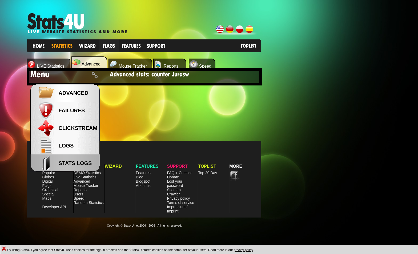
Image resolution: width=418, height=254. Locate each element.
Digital (47, 181)
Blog (139, 177)
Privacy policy (178, 198)
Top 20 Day (207, 173)
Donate (173, 177)
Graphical (50, 190)
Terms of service (180, 202)
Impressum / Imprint (177, 209)
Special (48, 194)
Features (143, 173)
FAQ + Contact (179, 173)
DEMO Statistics (87, 173)
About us (143, 185)
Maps (46, 198)
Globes (48, 177)
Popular (48, 173)
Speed (79, 198)
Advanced (82, 181)
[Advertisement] (306, 149)
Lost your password (175, 183)
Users (78, 194)
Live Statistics (85, 177)
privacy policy (243, 250)
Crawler (173, 194)
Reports (80, 190)
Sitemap (174, 190)
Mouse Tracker (86, 185)
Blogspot (143, 181)
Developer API (54, 207)
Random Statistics (89, 202)
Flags (46, 185)
